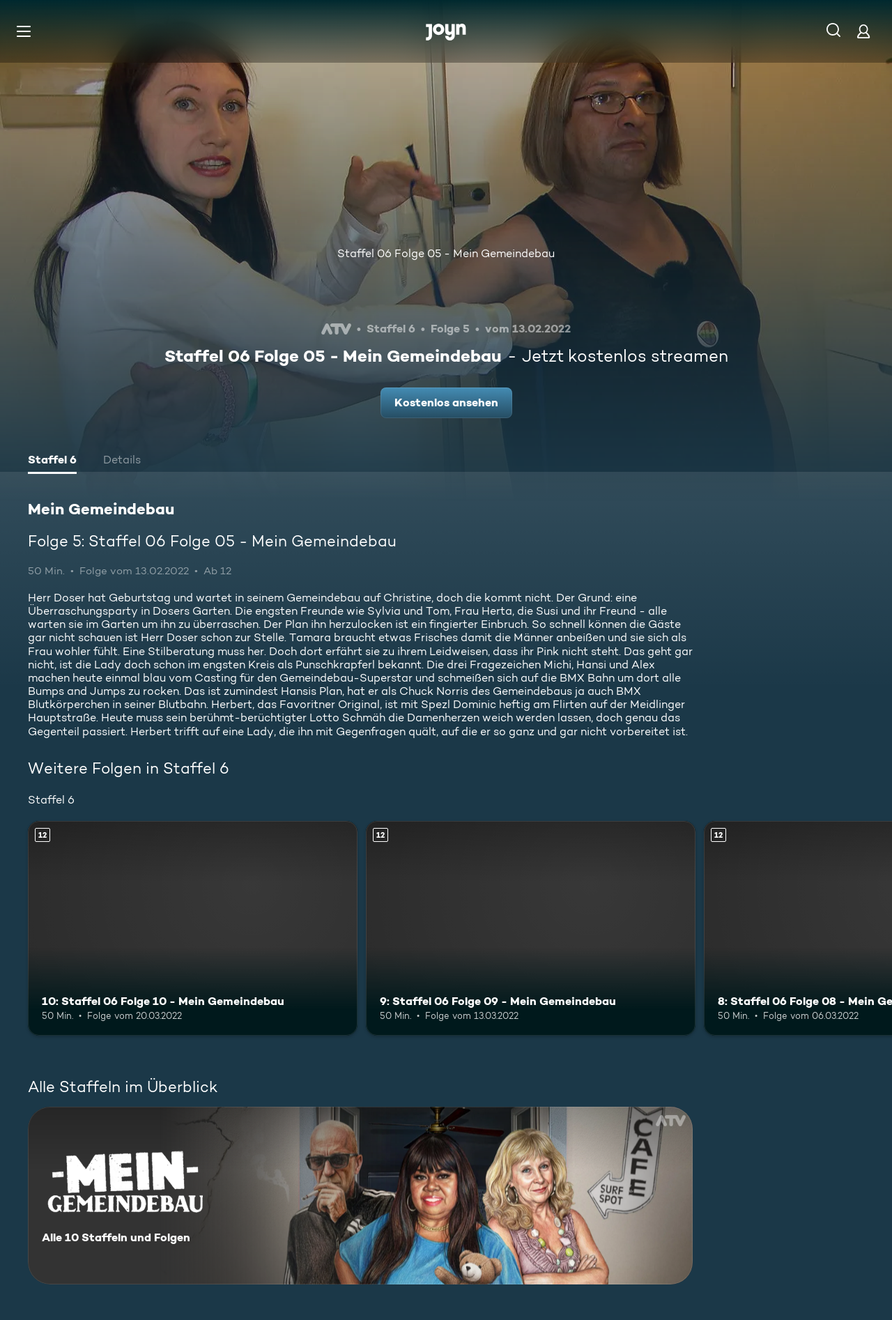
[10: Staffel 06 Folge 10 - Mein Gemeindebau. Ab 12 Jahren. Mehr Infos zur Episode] (192, 928)
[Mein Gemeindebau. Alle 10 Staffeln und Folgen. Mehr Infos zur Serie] (360, 1195)
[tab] (52, 461)
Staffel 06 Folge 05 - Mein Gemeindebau (446, 253)
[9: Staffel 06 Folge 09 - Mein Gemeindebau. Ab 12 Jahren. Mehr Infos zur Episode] (530, 928)
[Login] (863, 31)
